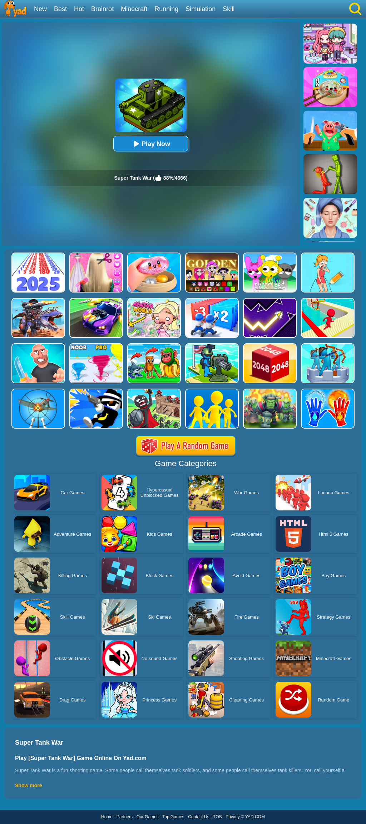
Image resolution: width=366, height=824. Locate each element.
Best (60, 9)
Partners (125, 816)
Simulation (201, 9)
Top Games (173, 816)
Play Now (151, 143)
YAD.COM (255, 816)
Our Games (148, 816)
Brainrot (102, 9)
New (40, 9)
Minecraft (134, 9)
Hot (79, 9)
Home (107, 816)
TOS (217, 816)
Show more (28, 785)
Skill (228, 9)
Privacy (232, 816)
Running (166, 9)
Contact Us (198, 816)
